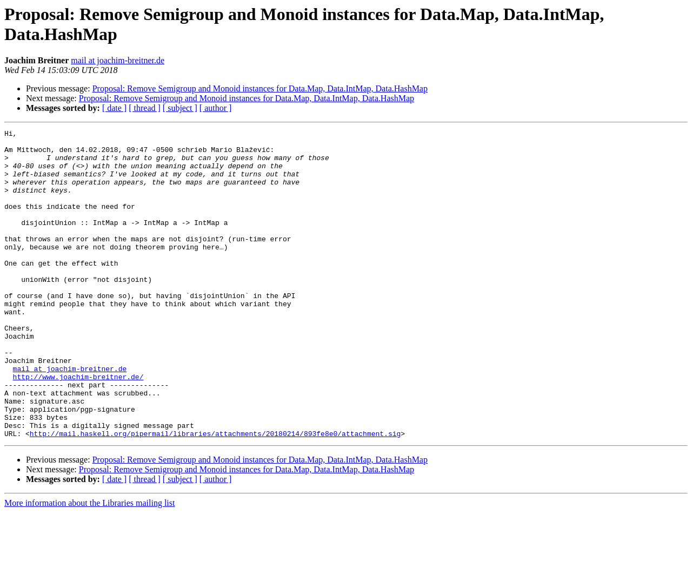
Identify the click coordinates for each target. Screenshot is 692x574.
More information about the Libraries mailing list (89, 564)
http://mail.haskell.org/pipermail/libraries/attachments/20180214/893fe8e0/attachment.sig (215, 495)
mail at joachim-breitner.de (117, 60)
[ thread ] (145, 108)
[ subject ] (180, 108)
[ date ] (114, 108)
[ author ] (215, 108)
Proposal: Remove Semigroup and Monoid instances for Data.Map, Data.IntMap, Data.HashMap (260, 88)
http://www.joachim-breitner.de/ (78, 427)
